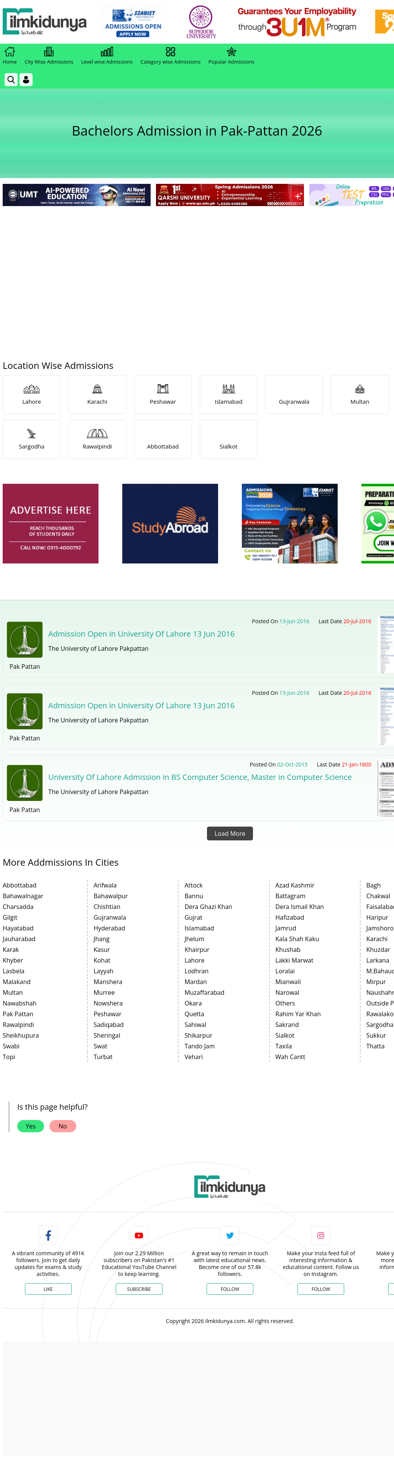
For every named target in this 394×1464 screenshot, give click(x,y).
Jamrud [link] (286, 928)
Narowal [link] (287, 992)
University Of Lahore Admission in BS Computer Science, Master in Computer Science (200, 777)
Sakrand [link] (287, 1024)
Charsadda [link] (18, 906)
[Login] (26, 79)
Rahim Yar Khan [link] (298, 1014)
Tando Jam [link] (199, 1046)
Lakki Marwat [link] (295, 960)
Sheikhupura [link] (21, 1035)
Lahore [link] (194, 960)
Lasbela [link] (14, 971)
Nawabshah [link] (19, 1003)
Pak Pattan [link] (18, 1014)
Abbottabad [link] (19, 885)
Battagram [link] (290, 896)
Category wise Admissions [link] (170, 56)
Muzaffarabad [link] (204, 992)
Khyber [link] (13, 960)
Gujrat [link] (193, 917)
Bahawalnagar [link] (23, 896)
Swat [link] (100, 1046)
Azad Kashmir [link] (295, 885)
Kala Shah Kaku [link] (297, 939)
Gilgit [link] (10, 917)
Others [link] (285, 1003)
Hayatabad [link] (18, 928)
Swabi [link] (11, 1046)
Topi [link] (9, 1057)
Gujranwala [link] (110, 917)
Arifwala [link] (105, 885)
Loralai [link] (285, 971)
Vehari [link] (193, 1057)
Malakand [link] (17, 982)
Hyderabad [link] (109, 928)
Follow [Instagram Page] (321, 1289)
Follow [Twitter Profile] (230, 1289)
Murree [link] (104, 992)
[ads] (50, 524)
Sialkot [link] (285, 1035)
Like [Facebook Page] (48, 1289)
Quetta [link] (194, 1014)
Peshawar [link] (107, 1014)
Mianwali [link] (288, 982)
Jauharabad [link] (19, 939)
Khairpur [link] (196, 949)
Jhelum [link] (194, 939)
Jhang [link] (102, 939)
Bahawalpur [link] (111, 896)
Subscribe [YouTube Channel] (139, 1289)
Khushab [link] (288, 949)
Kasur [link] (102, 949)
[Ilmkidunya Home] (45, 22)
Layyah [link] (103, 971)
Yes (31, 1126)
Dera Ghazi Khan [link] (208, 906)
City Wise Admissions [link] (49, 56)
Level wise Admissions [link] (107, 56)
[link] (133, 22)
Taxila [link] (284, 1046)
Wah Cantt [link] (290, 1057)
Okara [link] (193, 1003)
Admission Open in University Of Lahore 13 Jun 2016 (141, 634)
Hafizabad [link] (290, 917)
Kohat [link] (102, 960)
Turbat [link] (103, 1057)
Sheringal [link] (107, 1035)
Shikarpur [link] (198, 1035)
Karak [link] (11, 949)
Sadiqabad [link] (109, 1024)
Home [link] (10, 56)
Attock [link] (193, 885)
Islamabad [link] (199, 928)
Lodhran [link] (196, 971)
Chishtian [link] (107, 906)
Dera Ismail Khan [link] (300, 906)
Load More (230, 833)
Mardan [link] (195, 982)
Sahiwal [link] (195, 1024)
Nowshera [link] (108, 1003)
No (63, 1126)
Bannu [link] (193, 896)
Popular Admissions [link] (231, 56)
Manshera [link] (108, 982)
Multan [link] (13, 992)
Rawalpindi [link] (18, 1024)
